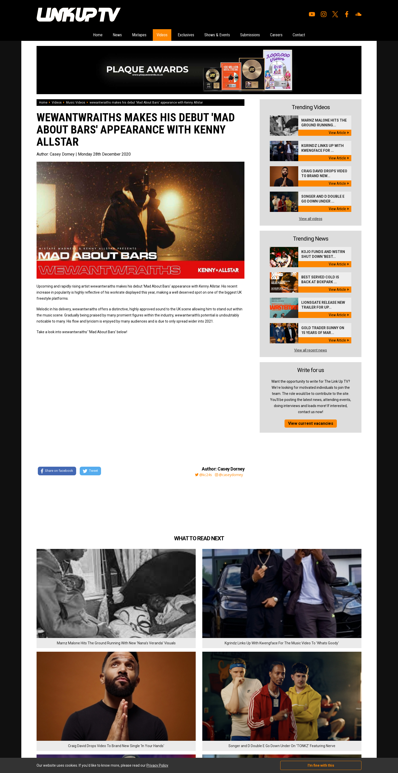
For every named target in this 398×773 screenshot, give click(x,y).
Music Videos (75, 103)
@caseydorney (228, 475)
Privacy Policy (92, 744)
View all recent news (310, 350)
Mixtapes (121, 35)
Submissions (265, 35)
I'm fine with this (321, 765)
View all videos (310, 219)
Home (67, 35)
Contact (329, 35)
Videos (151, 35)
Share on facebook (57, 472)
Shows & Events (223, 35)
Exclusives (183, 35)
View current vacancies (310, 424)
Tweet (92, 472)
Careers (299, 35)
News (93, 35)
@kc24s (200, 475)
